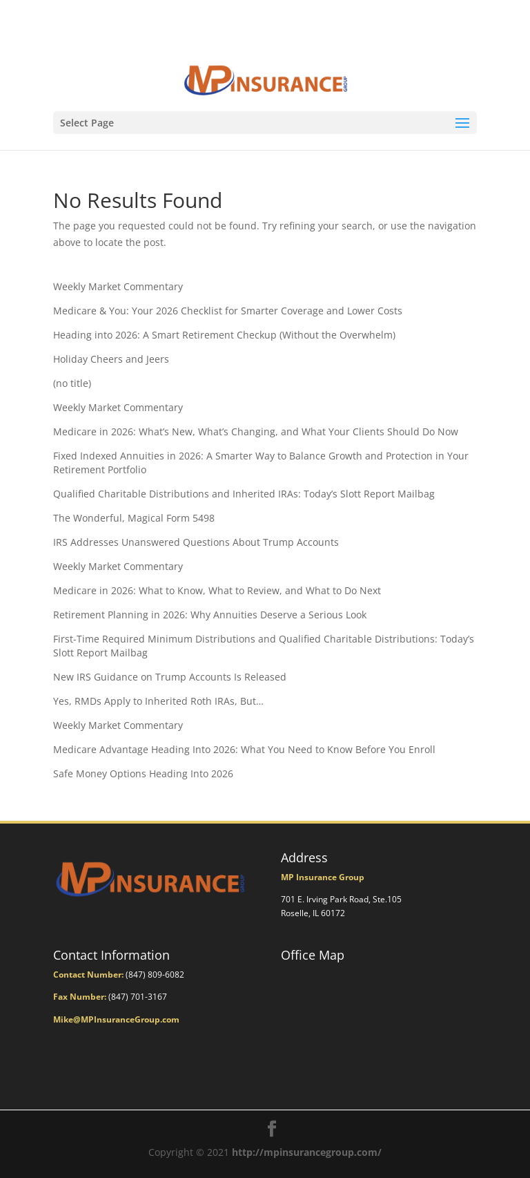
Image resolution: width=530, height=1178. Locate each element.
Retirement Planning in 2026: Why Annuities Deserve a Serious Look (209, 614)
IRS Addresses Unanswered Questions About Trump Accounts (196, 542)
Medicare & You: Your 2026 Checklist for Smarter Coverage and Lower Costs (227, 310)
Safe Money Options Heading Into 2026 (143, 773)
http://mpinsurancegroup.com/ (307, 1152)
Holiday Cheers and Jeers (111, 358)
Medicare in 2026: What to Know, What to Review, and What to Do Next (217, 590)
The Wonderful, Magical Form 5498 (134, 517)
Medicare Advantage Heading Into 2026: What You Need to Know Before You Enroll (244, 749)
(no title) (72, 383)
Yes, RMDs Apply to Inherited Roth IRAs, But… (158, 700)
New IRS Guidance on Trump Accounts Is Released (169, 676)
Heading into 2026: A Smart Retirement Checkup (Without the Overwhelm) (224, 334)
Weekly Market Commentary (118, 286)
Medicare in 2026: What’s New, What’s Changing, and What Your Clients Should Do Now (255, 431)
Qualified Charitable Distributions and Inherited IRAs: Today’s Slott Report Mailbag (244, 493)
